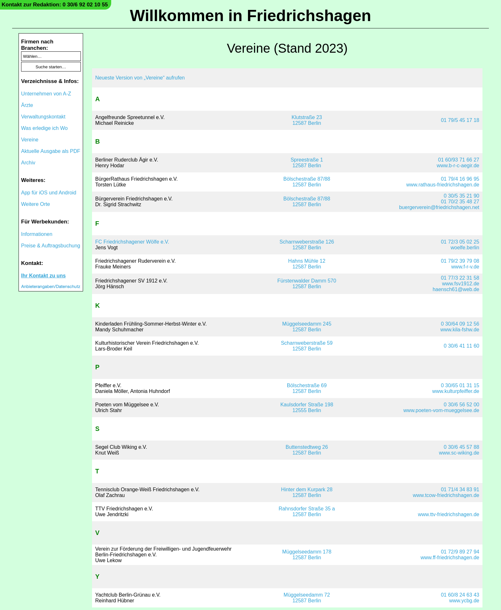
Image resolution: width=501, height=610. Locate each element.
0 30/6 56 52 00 (461, 404)
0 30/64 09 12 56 (460, 324)
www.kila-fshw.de (459, 329)
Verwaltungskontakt (43, 116)
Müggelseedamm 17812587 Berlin (306, 554)
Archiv (28, 162)
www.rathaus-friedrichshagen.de (442, 184)
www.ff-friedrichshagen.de (449, 557)
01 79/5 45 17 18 (460, 120)
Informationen (36, 234)
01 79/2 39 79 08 (460, 261)
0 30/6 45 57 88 (461, 447)
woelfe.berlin (465, 247)
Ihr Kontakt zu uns (43, 275)
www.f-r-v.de (465, 266)
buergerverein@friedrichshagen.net (439, 207)
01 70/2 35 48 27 (460, 201)
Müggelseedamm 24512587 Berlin (306, 326)
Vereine (29, 139)
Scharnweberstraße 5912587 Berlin (307, 345)
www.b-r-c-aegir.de (458, 165)
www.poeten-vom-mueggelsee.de (441, 410)
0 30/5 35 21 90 (461, 196)
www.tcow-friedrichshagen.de (446, 495)
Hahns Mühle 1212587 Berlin (307, 263)
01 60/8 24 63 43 (460, 595)
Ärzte (27, 105)
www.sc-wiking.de (459, 453)
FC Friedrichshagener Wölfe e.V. (132, 242)
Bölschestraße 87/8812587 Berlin (306, 181)
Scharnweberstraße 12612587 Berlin (307, 244)
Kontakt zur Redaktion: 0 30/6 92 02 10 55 (55, 5)
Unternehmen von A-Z (46, 93)
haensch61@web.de (456, 289)
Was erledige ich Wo (44, 128)
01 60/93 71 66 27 (458, 159)
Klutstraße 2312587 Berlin (307, 120)
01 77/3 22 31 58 (460, 278)
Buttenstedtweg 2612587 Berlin (307, 450)
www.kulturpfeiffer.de (455, 391)
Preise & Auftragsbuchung (50, 245)
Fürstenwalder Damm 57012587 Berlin (306, 283)
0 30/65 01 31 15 (460, 385)
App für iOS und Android (48, 192)
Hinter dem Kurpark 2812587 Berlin (307, 492)
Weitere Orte (35, 204)
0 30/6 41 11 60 (461, 346)
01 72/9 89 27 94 (460, 551)
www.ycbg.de (464, 600)
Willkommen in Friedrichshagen (250, 16)
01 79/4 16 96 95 (460, 179)
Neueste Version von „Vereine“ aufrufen (140, 77)
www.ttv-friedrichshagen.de (448, 514)
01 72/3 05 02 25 (460, 242)
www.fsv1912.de (460, 283)
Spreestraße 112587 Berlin (306, 162)
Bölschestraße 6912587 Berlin (307, 388)
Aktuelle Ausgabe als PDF (50, 151)
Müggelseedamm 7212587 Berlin (307, 597)
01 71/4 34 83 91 (460, 489)
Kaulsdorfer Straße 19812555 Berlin (306, 407)
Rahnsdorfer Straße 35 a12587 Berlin (307, 511)
